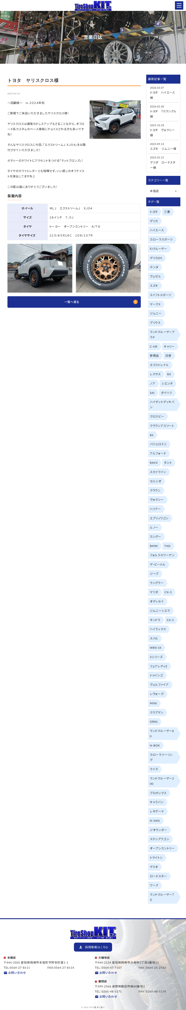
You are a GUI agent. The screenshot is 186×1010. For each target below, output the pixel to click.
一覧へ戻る (71, 302)
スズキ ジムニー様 (163, 148)
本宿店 (154, 191)
